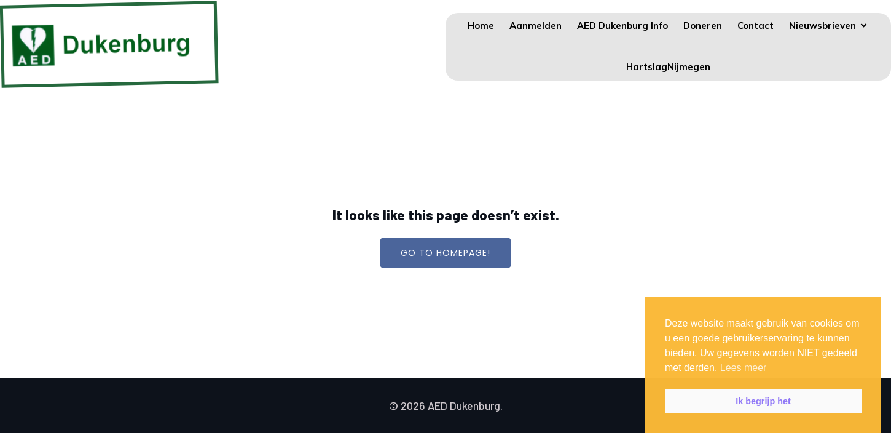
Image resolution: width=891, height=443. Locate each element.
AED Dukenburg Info (622, 25)
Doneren (702, 25)
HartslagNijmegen (668, 67)
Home (481, 25)
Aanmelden (535, 25)
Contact (755, 25)
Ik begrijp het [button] (763, 401)
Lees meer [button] (743, 367)
